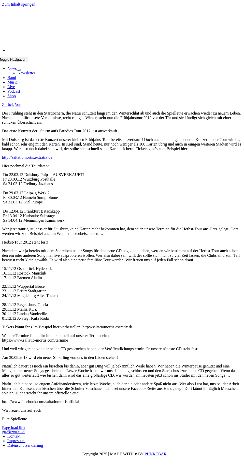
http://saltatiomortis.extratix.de (27, 157)
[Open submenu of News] (19, 70)
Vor (18, 104)
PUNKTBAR (155, 454)
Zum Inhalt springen (18, 4)
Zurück (8, 104)
